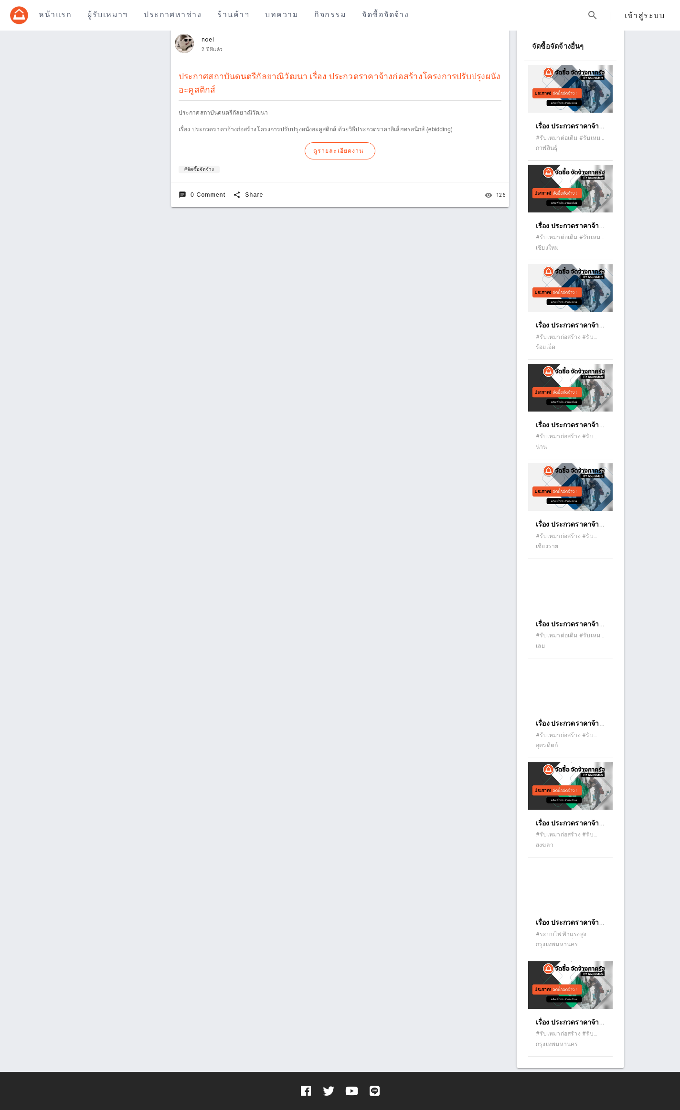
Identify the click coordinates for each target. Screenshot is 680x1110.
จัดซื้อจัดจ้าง (385, 15)
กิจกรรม (330, 15)
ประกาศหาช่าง (173, 15)
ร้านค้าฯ (233, 15)
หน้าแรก (55, 15)
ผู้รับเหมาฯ (107, 15)
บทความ (281, 15)
